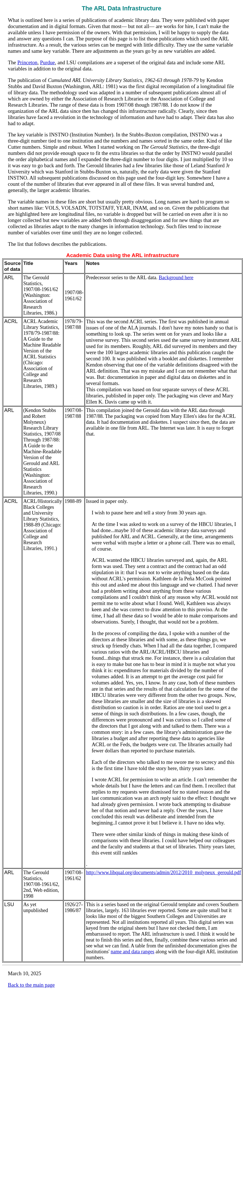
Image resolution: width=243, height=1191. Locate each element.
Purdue (47, 62)
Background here (176, 277)
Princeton (27, 62)
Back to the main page (31, 985)
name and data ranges (132, 951)
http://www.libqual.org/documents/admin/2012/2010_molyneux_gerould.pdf (163, 872)
